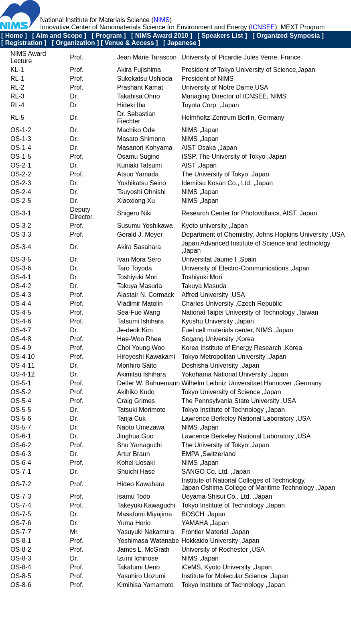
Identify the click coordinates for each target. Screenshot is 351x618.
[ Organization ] (75, 42)
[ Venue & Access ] (129, 42)
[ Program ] (108, 35)
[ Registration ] (24, 42)
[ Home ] (14, 35)
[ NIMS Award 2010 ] (161, 35)
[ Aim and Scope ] (59, 35)
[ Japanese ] (181, 42)
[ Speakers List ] (222, 35)
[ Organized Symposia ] (288, 35)
